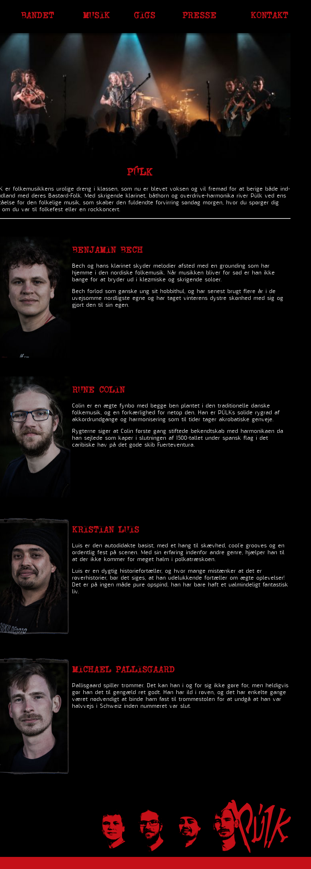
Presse (199, 15)
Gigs (144, 15)
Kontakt (269, 15)
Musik (96, 15)
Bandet (37, 15)
